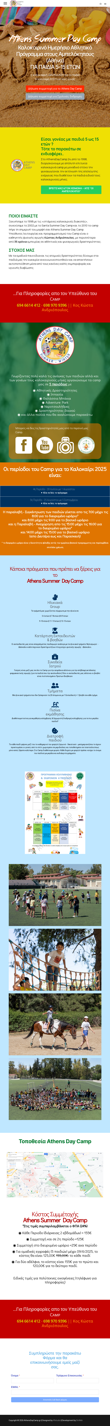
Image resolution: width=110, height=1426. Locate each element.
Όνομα (15, 1375)
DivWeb (79, 1420)
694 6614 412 (28, 305)
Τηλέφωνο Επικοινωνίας (70, 1375)
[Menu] (5, 3)
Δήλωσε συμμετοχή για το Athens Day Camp (55, 88)
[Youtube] (105, 4)
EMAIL (15, 1387)
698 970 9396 (55, 305)
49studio (56, 1420)
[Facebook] (101, 4)
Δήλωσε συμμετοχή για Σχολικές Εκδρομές (55, 96)
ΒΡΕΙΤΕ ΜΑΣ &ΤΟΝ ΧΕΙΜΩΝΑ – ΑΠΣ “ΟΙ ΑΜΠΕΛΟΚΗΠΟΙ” (71, 190)
